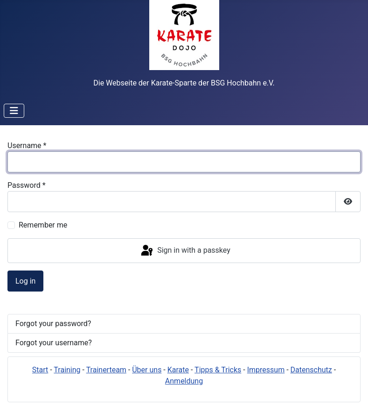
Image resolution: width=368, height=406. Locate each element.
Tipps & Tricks (217, 369)
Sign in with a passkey (184, 251)
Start (40, 369)
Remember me (43, 225)
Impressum (266, 369)
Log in (25, 281)
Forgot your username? (53, 342)
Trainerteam (106, 369)
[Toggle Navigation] (14, 111)
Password (26, 185)
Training (67, 369)
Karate (178, 369)
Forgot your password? (53, 323)
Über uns (146, 369)
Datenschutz (311, 369)
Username (26, 145)
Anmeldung (184, 381)
